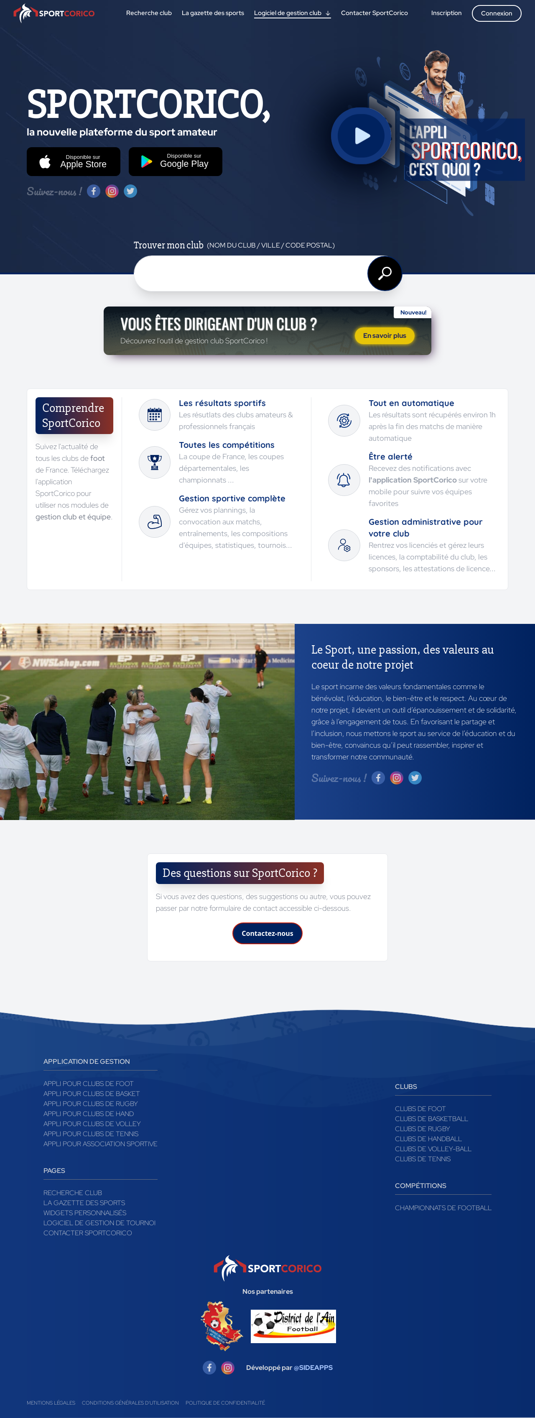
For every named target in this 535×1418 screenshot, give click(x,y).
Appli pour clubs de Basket (91, 1093)
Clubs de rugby (422, 1128)
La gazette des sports (84, 1202)
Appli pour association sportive (100, 1144)
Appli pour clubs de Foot (88, 1083)
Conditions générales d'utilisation (130, 1403)
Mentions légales (51, 1403)
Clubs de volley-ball (433, 1149)
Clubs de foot (420, 1108)
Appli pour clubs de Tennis (90, 1133)
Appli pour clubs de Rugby (90, 1103)
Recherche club (72, 1192)
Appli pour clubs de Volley (92, 1123)
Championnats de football (443, 1207)
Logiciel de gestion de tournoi (99, 1223)
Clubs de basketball (431, 1118)
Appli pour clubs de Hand (88, 1113)
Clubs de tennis (423, 1159)
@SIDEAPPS (313, 1367)
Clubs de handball (428, 1138)
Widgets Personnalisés (84, 1212)
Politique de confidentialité (225, 1403)
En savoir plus (384, 335)
